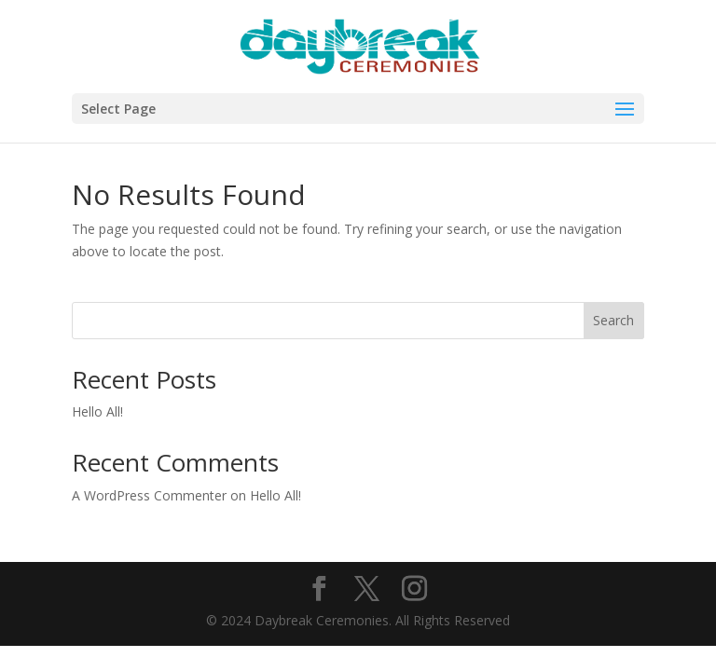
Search (613, 320)
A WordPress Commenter (149, 495)
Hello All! (97, 411)
